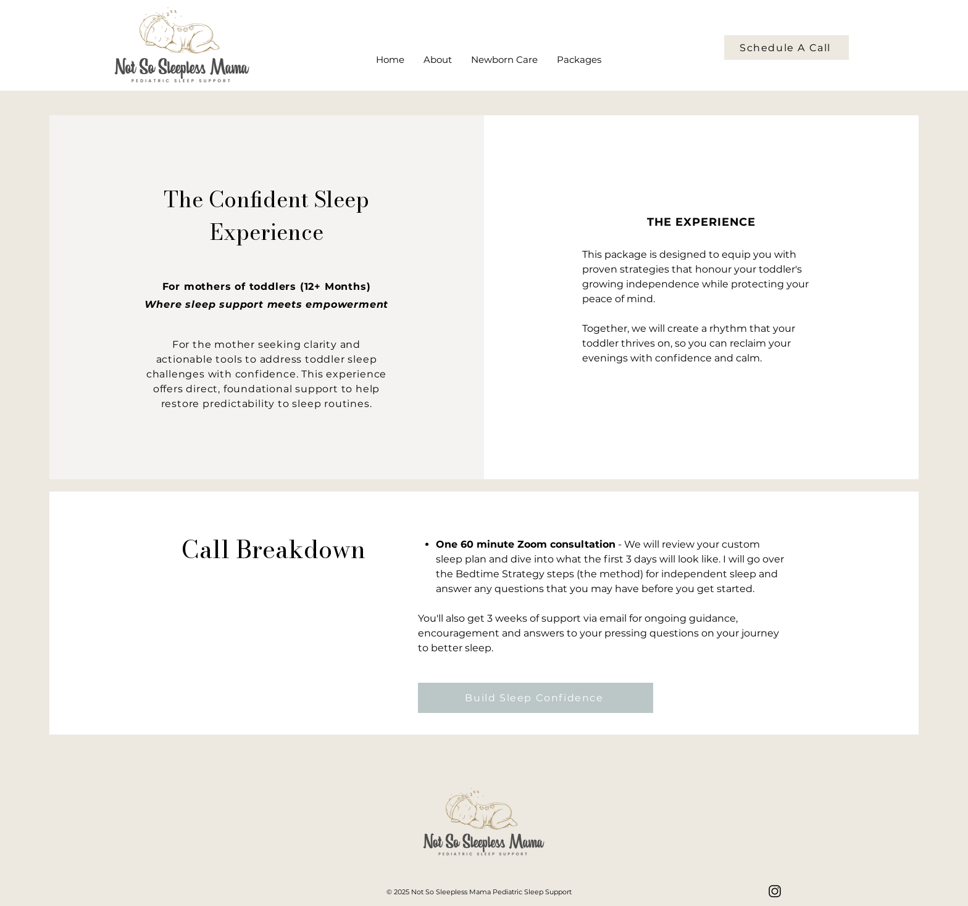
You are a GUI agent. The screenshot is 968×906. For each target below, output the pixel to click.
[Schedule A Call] (786, 47)
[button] (579, 59)
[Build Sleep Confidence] (535, 698)
